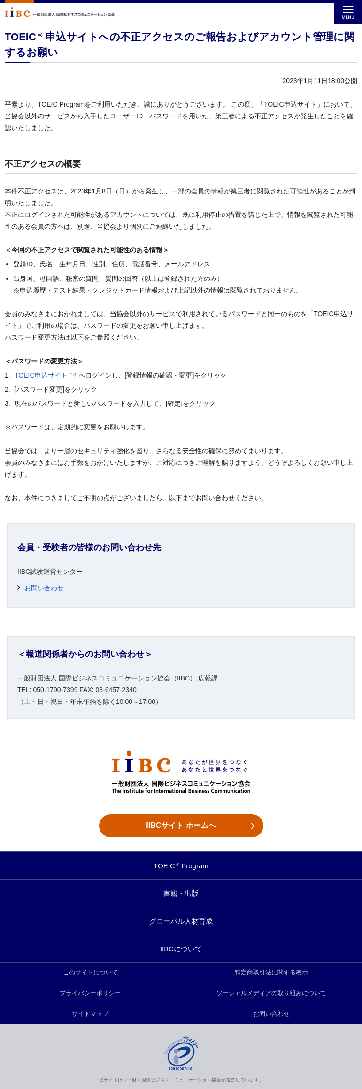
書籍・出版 (181, 893)
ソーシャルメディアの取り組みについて (271, 993)
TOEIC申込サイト (45, 375)
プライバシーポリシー (90, 993)
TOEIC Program (181, 866)
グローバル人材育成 (181, 921)
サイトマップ (90, 1014)
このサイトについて (90, 972)
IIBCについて (181, 949)
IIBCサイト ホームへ (181, 825)
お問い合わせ (44, 588)
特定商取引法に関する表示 (271, 972)
